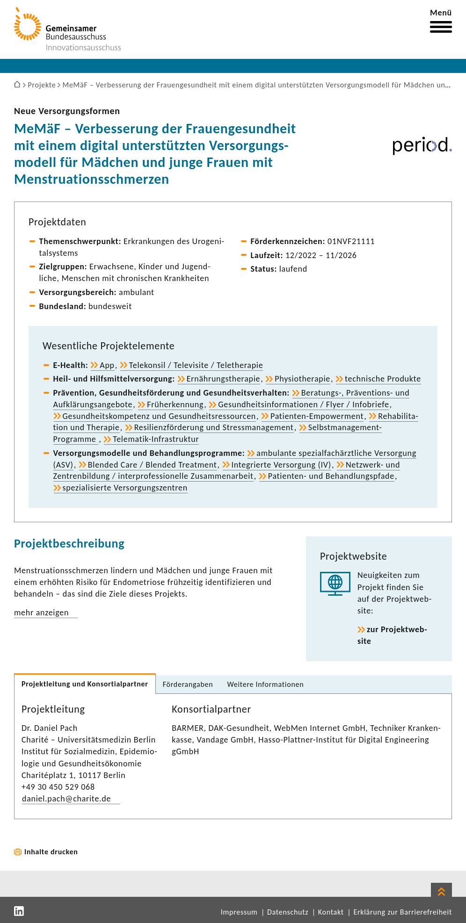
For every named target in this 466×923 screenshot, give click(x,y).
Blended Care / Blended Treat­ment (152, 465)
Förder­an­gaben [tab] (188, 684)
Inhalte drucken (51, 851)
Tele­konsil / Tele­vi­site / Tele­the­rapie (196, 365)
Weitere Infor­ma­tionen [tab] (265, 684)
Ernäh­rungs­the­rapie (224, 379)
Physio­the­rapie (302, 379)
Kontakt (331, 912)
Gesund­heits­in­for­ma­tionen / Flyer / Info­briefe (303, 404)
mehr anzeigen (41, 612)
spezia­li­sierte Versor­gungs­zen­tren (125, 488)
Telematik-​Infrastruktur (156, 439)
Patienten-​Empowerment (317, 416)
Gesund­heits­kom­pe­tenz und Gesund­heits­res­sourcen (159, 416)
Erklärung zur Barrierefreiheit (402, 912)
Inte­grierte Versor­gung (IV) (281, 465)
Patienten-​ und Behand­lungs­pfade (331, 476)
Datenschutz (287, 912)
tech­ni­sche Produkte (383, 379)
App (107, 365)
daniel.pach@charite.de (66, 798)
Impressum (239, 912)
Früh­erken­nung (175, 404)
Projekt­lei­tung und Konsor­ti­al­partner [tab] (85, 683)
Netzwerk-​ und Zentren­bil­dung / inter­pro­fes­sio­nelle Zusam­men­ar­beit (226, 471)
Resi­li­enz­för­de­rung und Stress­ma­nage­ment (214, 427)
